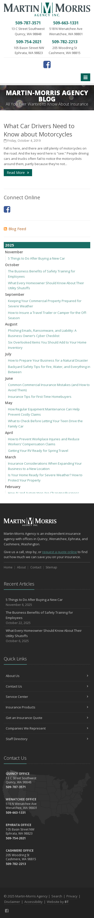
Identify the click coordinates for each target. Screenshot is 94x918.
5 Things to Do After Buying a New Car (36, 258)
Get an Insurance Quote (47, 717)
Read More (18, 172)
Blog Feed (15, 228)
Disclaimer (12, 901)
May (9, 402)
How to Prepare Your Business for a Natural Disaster (48, 360)
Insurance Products (47, 707)
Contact (35, 567)
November (14, 252)
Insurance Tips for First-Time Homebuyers (39, 396)
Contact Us (47, 686)
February (13, 486)
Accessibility (33, 901)
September (14, 294)
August (11, 324)
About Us (47, 675)
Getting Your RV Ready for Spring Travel (38, 450)
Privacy (71, 896)
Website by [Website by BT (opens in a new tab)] (58, 901)
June (9, 378)
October (12, 264)
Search (56, 896)
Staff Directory (47, 739)
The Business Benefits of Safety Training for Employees (47, 617)
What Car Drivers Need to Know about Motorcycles (39, 130)
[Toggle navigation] (85, 77)
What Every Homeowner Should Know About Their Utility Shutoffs (47, 635)
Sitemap (51, 567)
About (21, 567)
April (9, 432)
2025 (9, 245)
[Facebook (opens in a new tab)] (47, 64)
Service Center (47, 696)
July (8, 354)
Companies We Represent (47, 728)
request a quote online (59, 552)
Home (8, 567)
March (10, 457)
